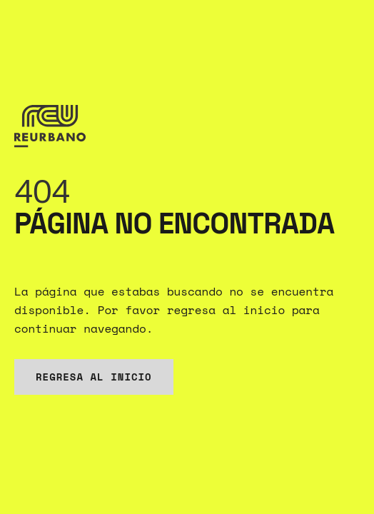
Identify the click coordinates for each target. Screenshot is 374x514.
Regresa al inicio (94, 376)
